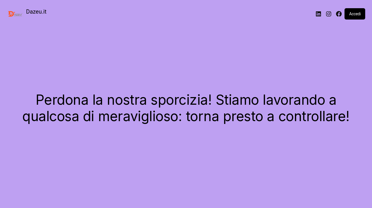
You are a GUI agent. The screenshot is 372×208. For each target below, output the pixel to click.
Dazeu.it (36, 11)
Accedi (355, 14)
